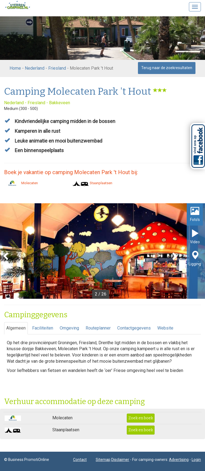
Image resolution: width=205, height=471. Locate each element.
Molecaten (21, 183)
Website (165, 328)
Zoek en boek (140, 418)
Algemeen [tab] (16, 328)
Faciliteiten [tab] (42, 328)
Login (196, 459)
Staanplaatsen (92, 183)
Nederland (34, 68)
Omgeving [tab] (69, 328)
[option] (102, 251)
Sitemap (103, 459)
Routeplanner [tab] (98, 328)
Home (15, 68)
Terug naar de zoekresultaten (166, 68)
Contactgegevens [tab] (134, 328)
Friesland (57, 68)
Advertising (179, 459)
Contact (80, 459)
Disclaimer (120, 459)
